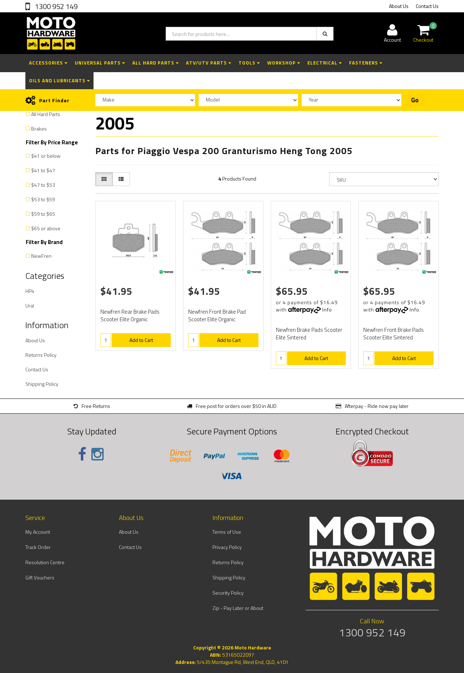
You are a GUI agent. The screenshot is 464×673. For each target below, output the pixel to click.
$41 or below (46, 156)
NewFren (41, 256)
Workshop (283, 62)
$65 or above (46, 228)
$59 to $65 (43, 214)
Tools (249, 62)
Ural (29, 305)
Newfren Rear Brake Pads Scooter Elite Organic (130, 315)
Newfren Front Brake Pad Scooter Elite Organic (217, 315)
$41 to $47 (43, 170)
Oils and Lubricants (59, 80)
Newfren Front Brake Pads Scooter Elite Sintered (393, 334)
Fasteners (365, 62)
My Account (37, 532)
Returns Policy (41, 355)
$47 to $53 (43, 185)
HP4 (29, 291)
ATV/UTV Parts (208, 62)
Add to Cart (141, 340)
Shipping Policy (41, 384)
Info (327, 309)
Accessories (48, 62)
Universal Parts (100, 62)
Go (415, 100)
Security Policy (228, 592)
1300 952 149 (55, 6)
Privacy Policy (227, 547)
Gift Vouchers (39, 577)
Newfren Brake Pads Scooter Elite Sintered (309, 334)
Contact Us (427, 6)
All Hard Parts (155, 62)
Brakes (39, 128)
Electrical (324, 62)
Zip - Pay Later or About (237, 608)
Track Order (38, 547)
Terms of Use (226, 532)
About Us (399, 6)
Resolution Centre (45, 562)
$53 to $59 (43, 199)
